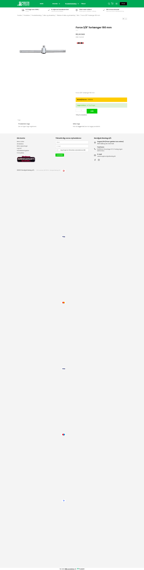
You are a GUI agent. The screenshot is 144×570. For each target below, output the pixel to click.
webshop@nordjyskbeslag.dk (106, 156)
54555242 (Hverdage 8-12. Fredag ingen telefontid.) (110, 150)
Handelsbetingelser (23, 150)
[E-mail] (72, 146)
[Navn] (72, 142)
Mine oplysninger (22, 146)
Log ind (19, 148)
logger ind (81, 126)
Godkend (60, 155)
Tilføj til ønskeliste (81, 115)
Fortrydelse (20, 153)
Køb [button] (92, 111)
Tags (19, 120)
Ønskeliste (20, 144)
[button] (123, 19)
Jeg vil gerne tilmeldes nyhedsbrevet (72, 150)
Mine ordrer (20, 141)
